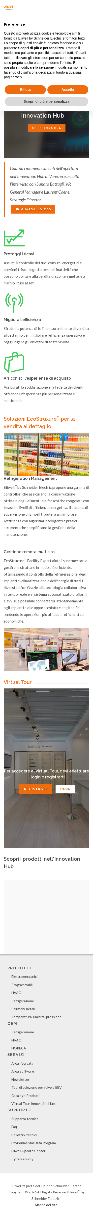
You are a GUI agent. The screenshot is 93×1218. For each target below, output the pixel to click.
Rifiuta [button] (25, 89)
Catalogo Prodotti (25, 1095)
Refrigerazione (22, 1001)
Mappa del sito (46, 1205)
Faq (14, 1127)
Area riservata (22, 1063)
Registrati (35, 789)
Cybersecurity (22, 1159)
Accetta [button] (68, 89)
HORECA (18, 1048)
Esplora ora (46, 128)
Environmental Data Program (33, 1143)
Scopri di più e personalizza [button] (46, 101)
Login (65, 789)
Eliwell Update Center (28, 1151)
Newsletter (20, 1079)
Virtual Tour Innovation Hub (33, 1103)
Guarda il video (33, 209)
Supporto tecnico (24, 1119)
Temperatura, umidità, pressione (36, 1017)
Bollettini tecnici (24, 1135)
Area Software (22, 1071)
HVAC (16, 993)
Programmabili (22, 985)
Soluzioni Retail (23, 1009)
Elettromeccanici (24, 976)
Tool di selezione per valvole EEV (36, 1087)
